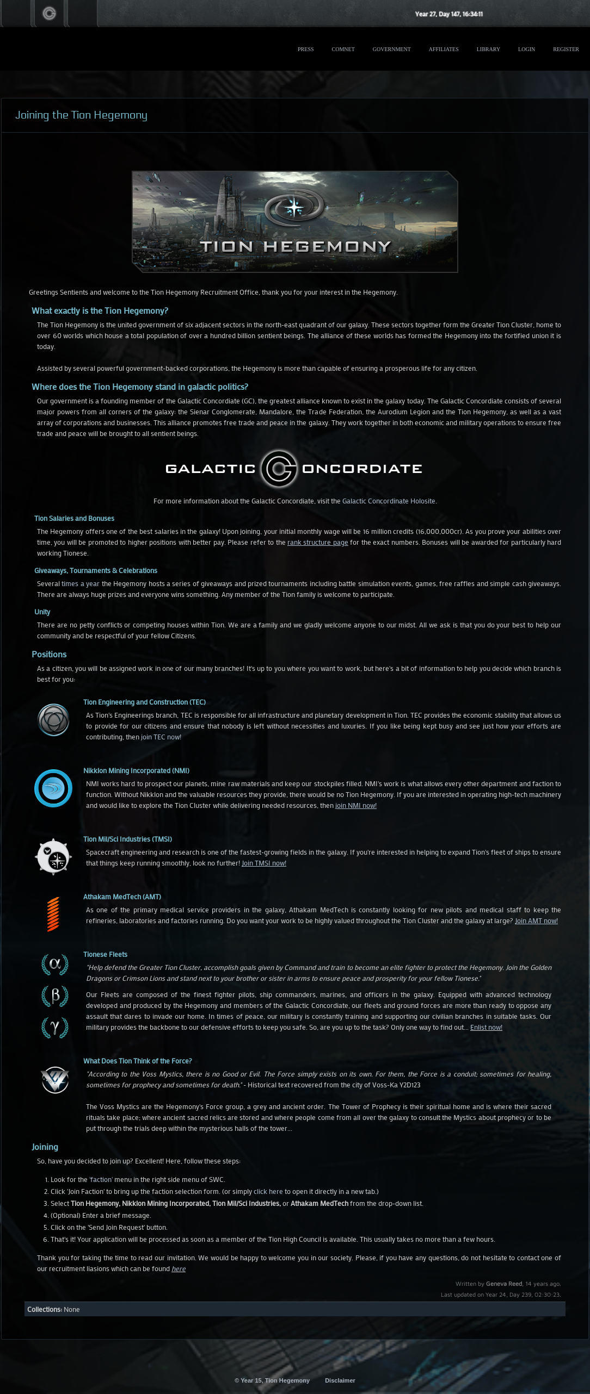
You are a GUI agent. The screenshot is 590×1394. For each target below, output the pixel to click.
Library (488, 49)
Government (392, 49)
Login (526, 49)
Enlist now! (486, 1026)
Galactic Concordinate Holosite (388, 500)
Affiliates (444, 49)
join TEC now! (161, 736)
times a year (81, 583)
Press (306, 49)
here (178, 1268)
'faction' (101, 1179)
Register (566, 49)
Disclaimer (340, 1380)
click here (268, 1191)
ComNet (343, 49)
